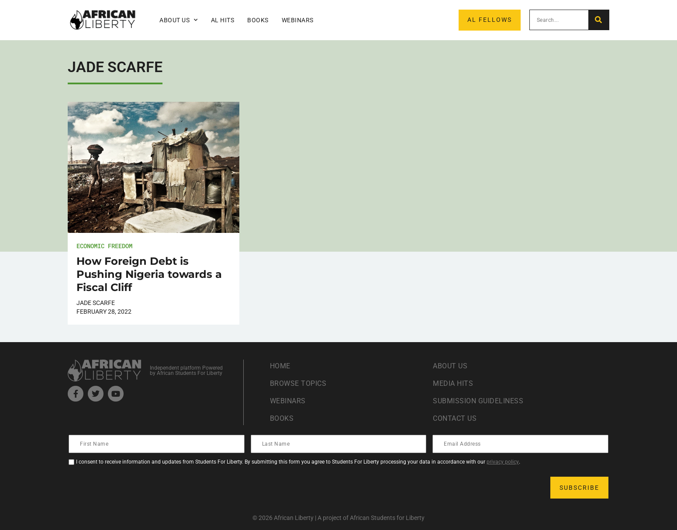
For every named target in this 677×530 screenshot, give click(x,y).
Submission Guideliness (478, 401)
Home (280, 366)
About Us (178, 20)
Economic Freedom (104, 246)
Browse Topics (298, 383)
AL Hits (223, 20)
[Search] (598, 20)
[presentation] (135, 488)
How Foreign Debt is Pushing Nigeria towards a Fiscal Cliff (149, 274)
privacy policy (503, 462)
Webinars (298, 20)
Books (258, 20)
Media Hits (453, 383)
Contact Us (455, 418)
